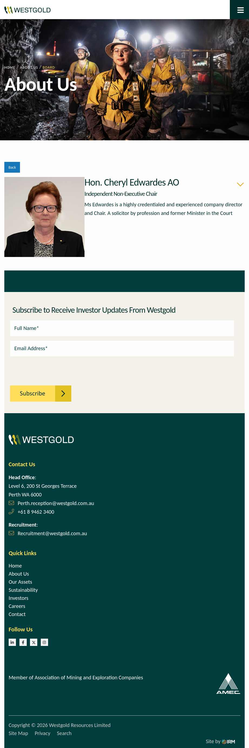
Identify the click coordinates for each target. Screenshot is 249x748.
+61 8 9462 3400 (36, 512)
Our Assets (20, 582)
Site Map (18, 733)
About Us (19, 573)
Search (64, 733)
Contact (17, 614)
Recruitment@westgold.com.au (52, 533)
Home (15, 565)
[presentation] (39, 367)
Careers (17, 606)
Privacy (42, 733)
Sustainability (23, 590)
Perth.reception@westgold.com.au (56, 503)
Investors (18, 598)
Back (12, 167)
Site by (220, 741)
